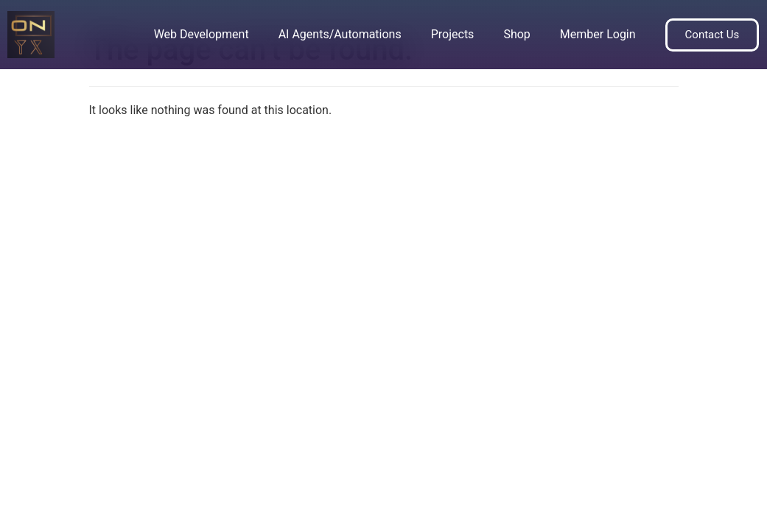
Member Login (598, 34)
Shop (516, 34)
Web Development (201, 34)
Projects (452, 34)
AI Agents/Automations (340, 34)
